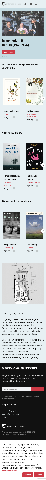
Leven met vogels (11, 111)
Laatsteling (32, 245)
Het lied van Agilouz (32, 178)
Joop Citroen (7, 183)
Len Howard (7, 114)
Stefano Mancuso (31, 114)
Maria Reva (30, 248)
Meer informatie (9, 470)
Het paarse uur (10, 245)
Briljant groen (33, 111)
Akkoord (27, 475)
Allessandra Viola (31, 117)
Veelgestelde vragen (10, 414)
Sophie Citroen (8, 185)
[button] (43, 99)
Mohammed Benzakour (33, 183)
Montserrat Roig (8, 248)
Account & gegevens (10, 410)
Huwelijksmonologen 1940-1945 (12, 178)
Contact (5, 417)
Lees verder (8, 52)
